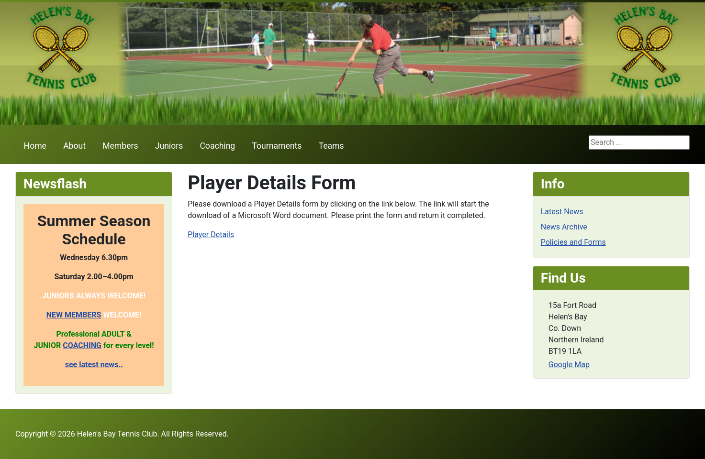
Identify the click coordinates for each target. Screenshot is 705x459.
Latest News (562, 211)
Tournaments (277, 146)
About (74, 146)
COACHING (82, 345)
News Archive (564, 226)
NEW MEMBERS (73, 314)
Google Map (569, 364)
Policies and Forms (573, 242)
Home (35, 146)
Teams (331, 146)
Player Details (211, 234)
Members (120, 146)
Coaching (217, 146)
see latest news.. (94, 364)
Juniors (169, 146)
